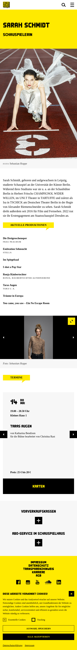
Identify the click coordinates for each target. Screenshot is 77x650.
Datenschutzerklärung (12, 645)
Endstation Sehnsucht (15, 249)
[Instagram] (28, 582)
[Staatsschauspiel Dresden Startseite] (6, 5)
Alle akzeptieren (38, 636)
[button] (64, 5)
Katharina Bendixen (25, 433)
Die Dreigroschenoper (15, 238)
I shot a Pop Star (12, 267)
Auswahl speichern (38, 628)
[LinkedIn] (59, 582)
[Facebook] (18, 582)
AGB (38, 575)
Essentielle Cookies (17, 619)
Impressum (29, 645)
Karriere (38, 572)
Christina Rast (47, 436)
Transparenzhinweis (38, 569)
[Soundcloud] (48, 582)
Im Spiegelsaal (11, 259)
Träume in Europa (13, 295)
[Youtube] (37, 582)
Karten (39, 486)
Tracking (41, 619)
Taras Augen (10, 285)
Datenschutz (38, 565)
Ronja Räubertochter (14, 274)
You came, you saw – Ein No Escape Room (26, 303)
